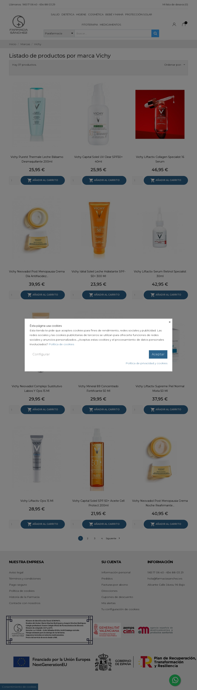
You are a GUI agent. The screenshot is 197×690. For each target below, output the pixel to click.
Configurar (41, 354)
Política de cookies (61, 344)
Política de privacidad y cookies (146, 363)
